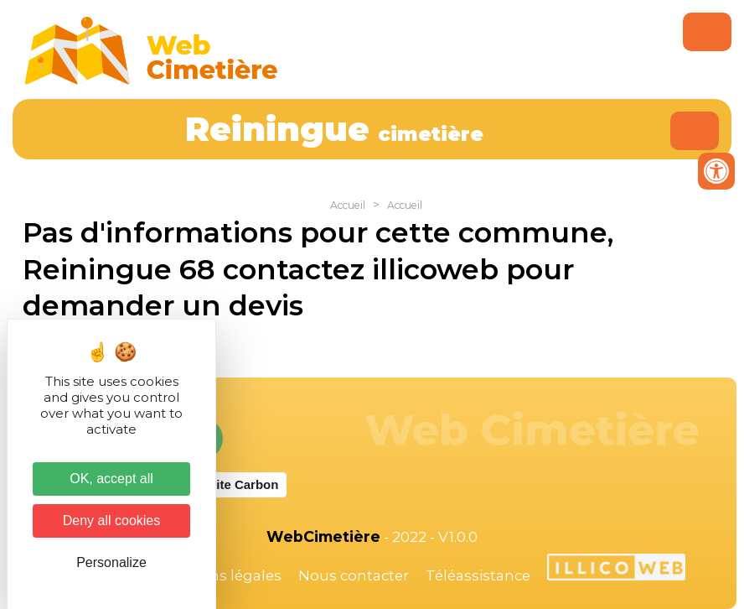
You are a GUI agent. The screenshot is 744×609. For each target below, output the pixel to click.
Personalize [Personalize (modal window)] (111, 562)
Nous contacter (353, 575)
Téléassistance (478, 575)
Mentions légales (220, 575)
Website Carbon (230, 484)
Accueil (347, 205)
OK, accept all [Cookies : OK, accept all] (111, 478)
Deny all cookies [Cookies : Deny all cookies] (112, 520)
